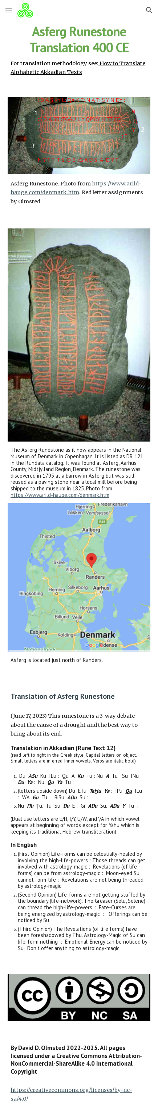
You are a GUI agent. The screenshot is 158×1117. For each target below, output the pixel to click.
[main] (79, 50)
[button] (8, 10)
